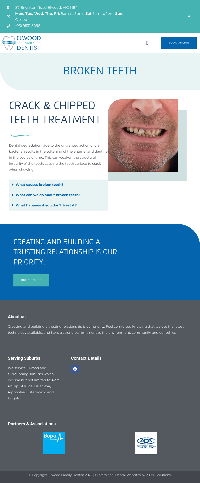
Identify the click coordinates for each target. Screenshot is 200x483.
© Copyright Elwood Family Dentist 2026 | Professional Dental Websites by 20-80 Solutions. (100, 475)
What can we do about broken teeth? (48, 195)
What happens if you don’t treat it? (46, 205)
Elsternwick (36, 392)
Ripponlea (16, 392)
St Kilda (26, 386)
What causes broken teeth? (39, 184)
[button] (147, 43)
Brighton (15, 398)
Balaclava (42, 386)
